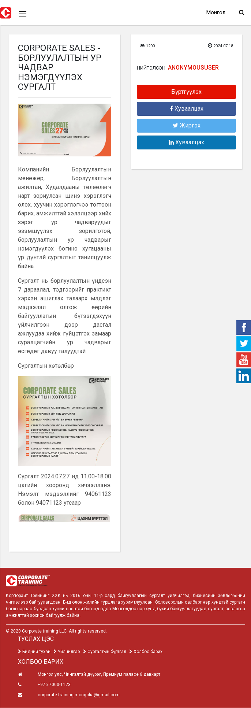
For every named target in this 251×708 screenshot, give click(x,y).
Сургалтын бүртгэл (104, 652)
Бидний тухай (34, 652)
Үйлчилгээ (66, 652)
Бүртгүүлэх (186, 92)
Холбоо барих (145, 652)
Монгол (213, 12)
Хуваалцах (186, 109)
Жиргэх (187, 126)
